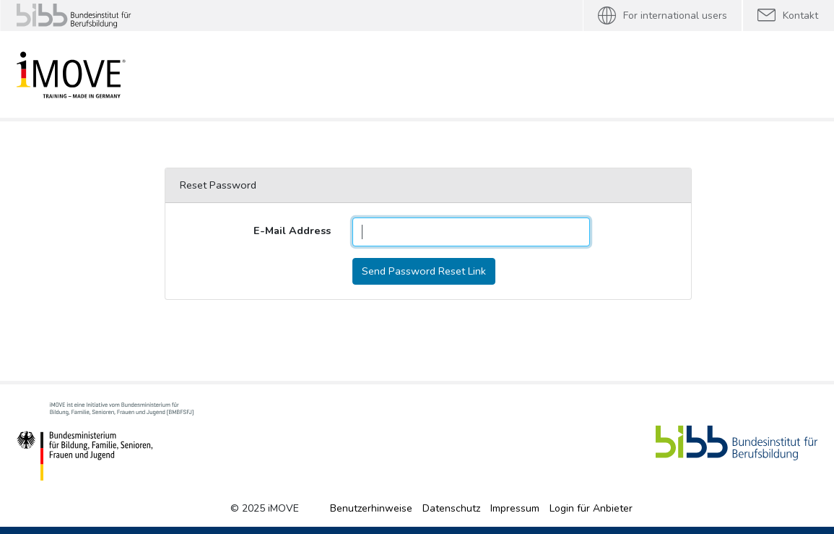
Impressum (514, 508)
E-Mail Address (292, 230)
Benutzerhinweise (371, 508)
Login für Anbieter (591, 508)
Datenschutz (451, 508)
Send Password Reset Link (424, 271)
